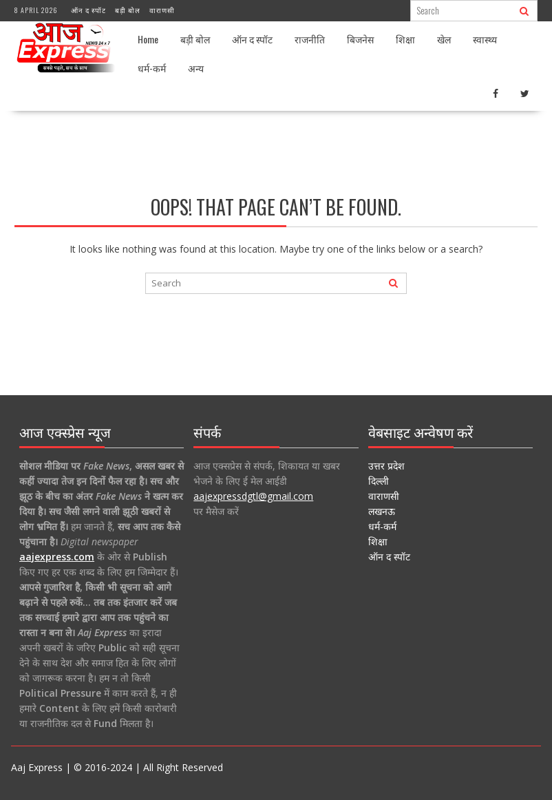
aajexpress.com (56, 556)
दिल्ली (378, 480)
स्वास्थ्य (485, 39)
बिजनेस (360, 39)
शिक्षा (405, 39)
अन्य (196, 68)
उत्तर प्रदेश (386, 465)
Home (148, 39)
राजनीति (310, 39)
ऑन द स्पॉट (88, 10)
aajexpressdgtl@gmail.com (253, 496)
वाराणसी (162, 10)
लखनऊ (381, 511)
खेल (444, 39)
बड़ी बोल (127, 10)
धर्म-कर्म (152, 68)
